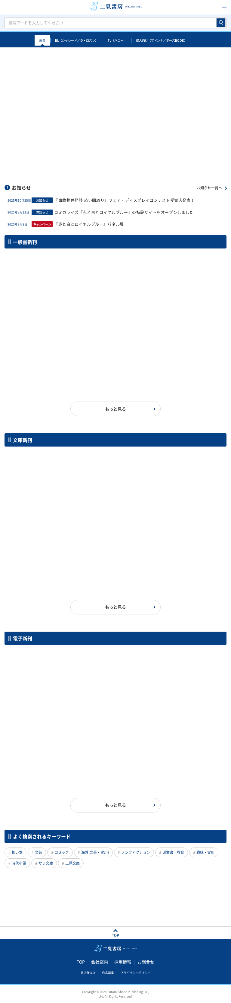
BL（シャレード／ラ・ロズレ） (76, 40)
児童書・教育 (173, 852)
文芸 (38, 852)
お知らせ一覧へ (209, 188)
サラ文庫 (45, 863)
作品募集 (108, 973)
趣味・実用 (205, 852)
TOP (81, 962)
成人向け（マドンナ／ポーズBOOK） (161, 40)
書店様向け (88, 973)
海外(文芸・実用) (95, 852)
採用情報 (122, 962)
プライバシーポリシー (135, 973)
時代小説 (19, 863)
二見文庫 (72, 863)
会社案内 (99, 962)
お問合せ (145, 962)
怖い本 (17, 852)
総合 (42, 40)
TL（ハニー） (117, 40)
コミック (61, 852)
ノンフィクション (135, 852)
